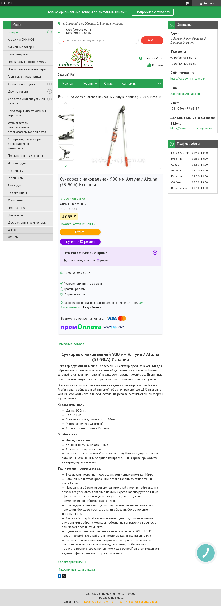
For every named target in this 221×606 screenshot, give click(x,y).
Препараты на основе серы (27, 69)
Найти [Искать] (152, 40)
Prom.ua (130, 593)
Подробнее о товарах (152, 12)
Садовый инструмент (22, 84)
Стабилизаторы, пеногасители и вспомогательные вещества (27, 127)
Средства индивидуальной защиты (26, 101)
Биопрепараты (18, 54)
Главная (67, 83)
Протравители (17, 208)
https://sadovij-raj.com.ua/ (187, 79)
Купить (80, 232)
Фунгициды (16, 170)
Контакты (129, 83)
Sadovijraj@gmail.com (185, 94)
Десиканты (15, 215)
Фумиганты (15, 200)
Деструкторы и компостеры (27, 222)
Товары (13, 32)
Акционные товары (21, 47)
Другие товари (18, 91)
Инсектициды (17, 163)
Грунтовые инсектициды (24, 77)
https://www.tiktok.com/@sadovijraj (192, 128)
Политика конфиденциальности (138, 601)
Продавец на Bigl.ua (110, 597)
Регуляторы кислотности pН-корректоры (27, 113)
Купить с (80, 242)
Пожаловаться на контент (99, 601)
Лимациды (15, 185)
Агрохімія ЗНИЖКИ (21, 39)
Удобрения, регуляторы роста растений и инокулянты (24, 143)
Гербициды (15, 178)
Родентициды (17, 193)
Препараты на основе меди (27, 62)
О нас (12, 230)
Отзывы (13, 237)
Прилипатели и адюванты (25, 156)
